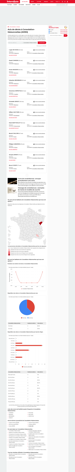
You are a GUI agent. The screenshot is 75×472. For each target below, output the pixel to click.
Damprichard (17, 126)
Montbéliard (16, 115)
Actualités (25, 1)
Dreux (15, 168)
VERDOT (11, 417)
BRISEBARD (11, 416)
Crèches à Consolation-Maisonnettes (36, 443)
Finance (46, 1)
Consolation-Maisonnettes (38, 53)
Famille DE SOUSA (13, 55)
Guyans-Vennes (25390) (14, 422)
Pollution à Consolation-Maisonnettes (17, 437)
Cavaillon (16, 94)
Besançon (17, 53)
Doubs (18, 26)
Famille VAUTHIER (13, 117)
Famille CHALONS (13, 138)
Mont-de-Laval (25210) (13, 424)
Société (15, 4)
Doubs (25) (31, 426)
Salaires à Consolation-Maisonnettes (16, 432)
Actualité (51, 29)
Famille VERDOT (12, 107)
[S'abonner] (58, 35)
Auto (52, 1)
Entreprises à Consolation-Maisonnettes (17, 434)
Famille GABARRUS (13, 149)
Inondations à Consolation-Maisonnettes (17, 439)
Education (28, 4)
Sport (32, 1)
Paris (15, 158)
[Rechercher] (62, 4)
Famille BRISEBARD (13, 85)
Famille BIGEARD (12, 75)
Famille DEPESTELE (13, 96)
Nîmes (16, 147)
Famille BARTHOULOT (14, 128)
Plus (58, 1)
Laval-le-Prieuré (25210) (33, 422)
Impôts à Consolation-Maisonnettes (16, 444)
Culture (39, 1)
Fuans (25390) (12, 426)
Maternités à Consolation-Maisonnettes (37, 444)
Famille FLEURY (12, 170)
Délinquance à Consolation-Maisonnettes (18, 435)
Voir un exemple (63, 29)
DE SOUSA (31, 412)
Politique (9, 4)
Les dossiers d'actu (53, 33)
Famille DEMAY (12, 160)
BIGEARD (11, 414)
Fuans (15, 136)
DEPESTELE (31, 416)
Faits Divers (21, 4)
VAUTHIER (31, 414)
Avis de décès (13, 26)
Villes (38, 4)
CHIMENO (11, 412)
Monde (33, 4)
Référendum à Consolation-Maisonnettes (37, 449)
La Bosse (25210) (32, 424)
